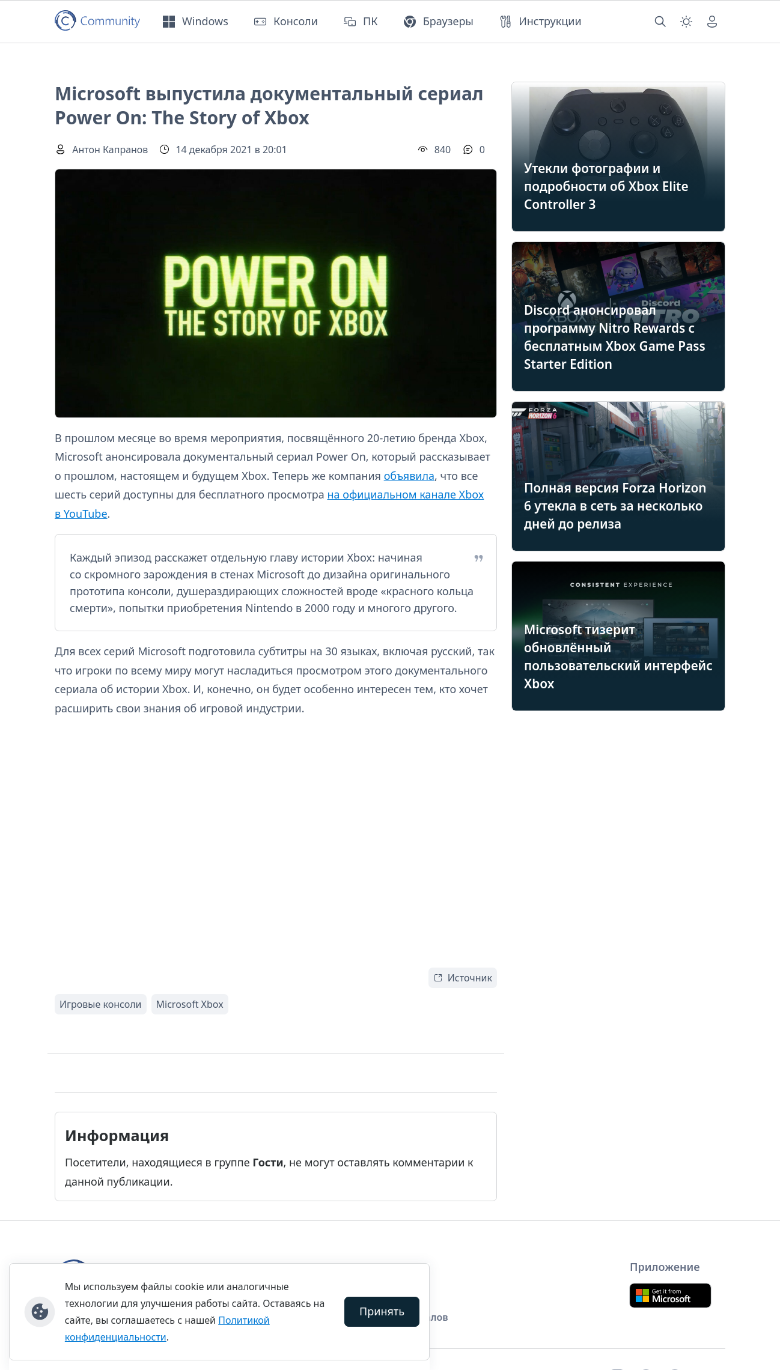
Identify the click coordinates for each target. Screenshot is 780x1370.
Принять (381, 1311)
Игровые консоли (100, 1004)
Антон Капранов (110, 149)
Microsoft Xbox (190, 1004)
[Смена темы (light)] (686, 21)
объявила (409, 475)
